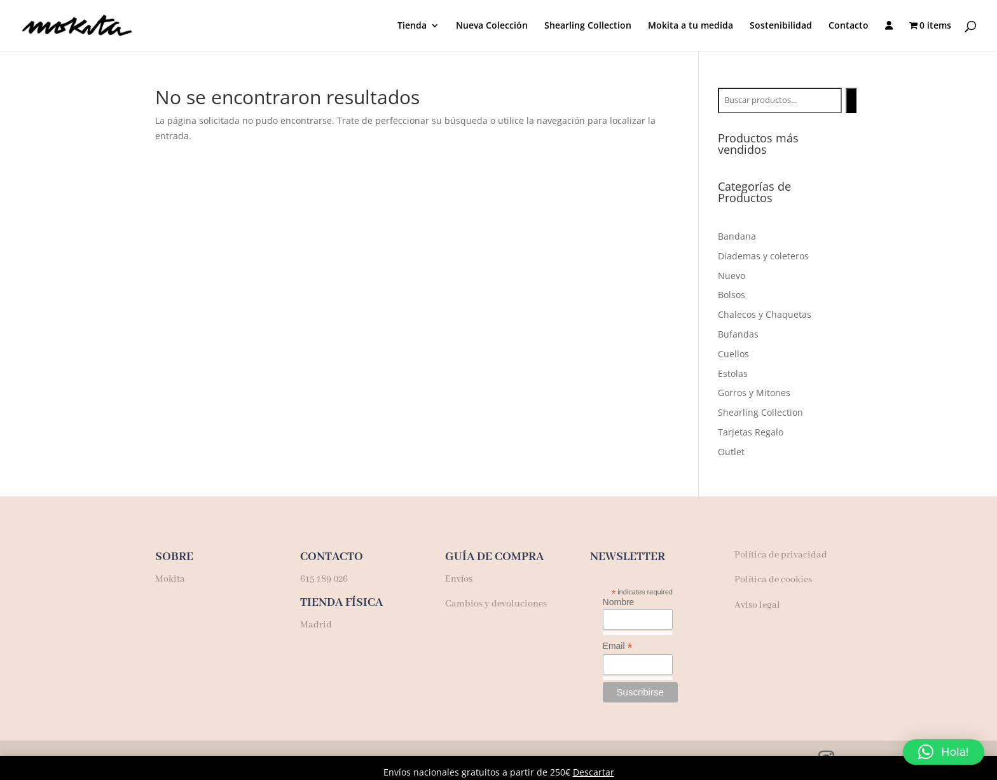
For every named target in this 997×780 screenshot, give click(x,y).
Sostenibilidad (781, 26)
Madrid (316, 625)
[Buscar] (851, 100)
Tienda (412, 26)
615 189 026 (324, 579)
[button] (943, 752)
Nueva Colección (492, 26)
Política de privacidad (780, 555)
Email (618, 646)
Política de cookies (773, 579)
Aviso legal (757, 605)
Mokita (171, 579)
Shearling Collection (587, 26)
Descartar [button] (593, 772)
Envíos (458, 579)
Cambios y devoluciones (496, 604)
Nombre (619, 602)
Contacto (849, 26)
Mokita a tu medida (690, 26)
